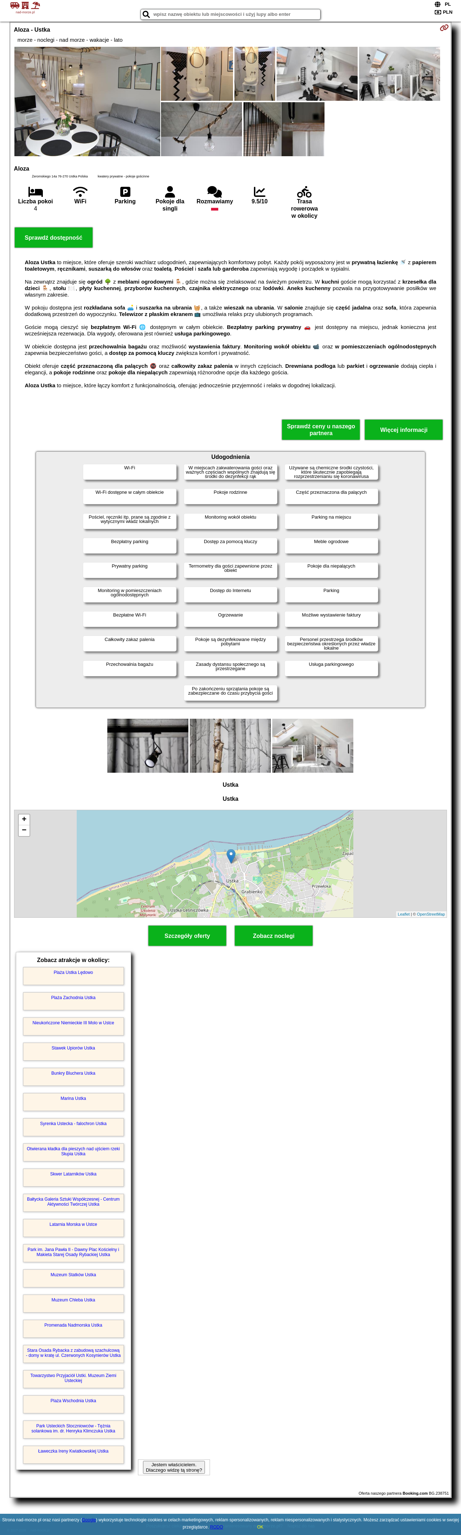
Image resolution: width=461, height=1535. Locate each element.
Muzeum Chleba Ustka (73, 1300)
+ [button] (24, 819)
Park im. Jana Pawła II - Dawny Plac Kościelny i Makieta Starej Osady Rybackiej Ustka (73, 1252)
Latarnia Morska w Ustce (73, 1224)
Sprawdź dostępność (53, 238)
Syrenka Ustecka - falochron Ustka (73, 1123)
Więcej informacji (404, 430)
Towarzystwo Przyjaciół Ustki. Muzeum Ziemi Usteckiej (73, 1378)
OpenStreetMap (431, 914)
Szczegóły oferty (187, 936)
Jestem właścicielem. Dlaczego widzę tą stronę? (174, 1467)
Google (89, 1519)
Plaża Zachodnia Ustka (73, 997)
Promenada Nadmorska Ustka (73, 1325)
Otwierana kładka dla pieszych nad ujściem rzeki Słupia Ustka (73, 1151)
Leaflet (404, 914)
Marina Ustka (73, 1098)
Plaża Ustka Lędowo (73, 972)
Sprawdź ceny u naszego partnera (321, 429)
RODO (216, 1527)
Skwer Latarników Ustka (73, 1174)
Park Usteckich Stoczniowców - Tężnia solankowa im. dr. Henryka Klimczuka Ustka (73, 1428)
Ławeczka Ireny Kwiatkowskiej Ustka (73, 1451)
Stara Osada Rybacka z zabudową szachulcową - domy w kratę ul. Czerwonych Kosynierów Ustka (73, 1353)
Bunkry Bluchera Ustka (73, 1073)
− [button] (24, 830)
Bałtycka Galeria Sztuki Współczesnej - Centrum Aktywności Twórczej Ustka (73, 1202)
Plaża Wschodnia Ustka (73, 1400)
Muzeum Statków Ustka (73, 1274)
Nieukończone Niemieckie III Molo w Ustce (73, 1022)
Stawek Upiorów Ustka (73, 1048)
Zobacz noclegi (274, 936)
